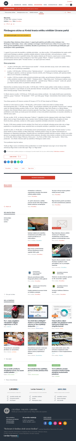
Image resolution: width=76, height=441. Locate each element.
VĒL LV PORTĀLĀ (9, 300)
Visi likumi (12, 400)
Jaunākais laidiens (37, 396)
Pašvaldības (19, 21)
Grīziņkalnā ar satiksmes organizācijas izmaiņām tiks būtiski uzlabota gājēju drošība (37, 192)
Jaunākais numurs (62, 396)
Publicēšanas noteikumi (59, 151)
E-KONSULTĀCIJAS (52, 4)
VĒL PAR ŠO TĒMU (9, 212)
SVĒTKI (6, 221)
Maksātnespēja (35, 374)
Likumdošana (39, 355)
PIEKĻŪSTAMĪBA (10, 421)
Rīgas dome (7, 17)
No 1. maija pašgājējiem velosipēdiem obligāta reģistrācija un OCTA (11, 322)
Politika (61, 328)
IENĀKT (70, 1)
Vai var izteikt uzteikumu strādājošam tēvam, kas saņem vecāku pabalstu (14, 370)
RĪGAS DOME (8, 185)
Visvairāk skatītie (14, 398)
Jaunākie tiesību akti (15, 396)
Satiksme (9, 326)
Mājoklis (61, 355)
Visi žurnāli (60, 400)
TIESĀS (45, 4)
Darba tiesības (11, 374)
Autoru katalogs (61, 398)
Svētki (23, 168)
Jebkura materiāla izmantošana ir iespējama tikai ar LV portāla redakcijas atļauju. (25, 431)
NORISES (24, 4)
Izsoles (34, 398)
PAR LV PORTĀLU (10, 417)
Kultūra (16, 168)
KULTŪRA (6, 219)
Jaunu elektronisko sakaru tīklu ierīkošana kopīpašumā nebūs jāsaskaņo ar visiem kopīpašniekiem (62, 349)
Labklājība (14, 351)
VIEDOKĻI (30, 4)
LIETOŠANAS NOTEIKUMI (12, 419)
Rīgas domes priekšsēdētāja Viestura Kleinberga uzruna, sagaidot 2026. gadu (35, 250)
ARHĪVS (60, 4)
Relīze (10, 21)
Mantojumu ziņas (36, 400)
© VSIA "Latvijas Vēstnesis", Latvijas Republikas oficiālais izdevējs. (21, 433)
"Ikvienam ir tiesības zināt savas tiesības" (21, 429)
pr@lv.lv (33, 422)
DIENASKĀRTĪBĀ (38, 4)
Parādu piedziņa (39, 328)
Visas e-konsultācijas (11, 379)
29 (20, 156)
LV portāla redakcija (29, 417)
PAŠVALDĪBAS (7, 218)
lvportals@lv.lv (30, 420)
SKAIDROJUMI (17, 4)
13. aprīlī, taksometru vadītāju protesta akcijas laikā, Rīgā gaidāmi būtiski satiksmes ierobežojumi (37, 202)
